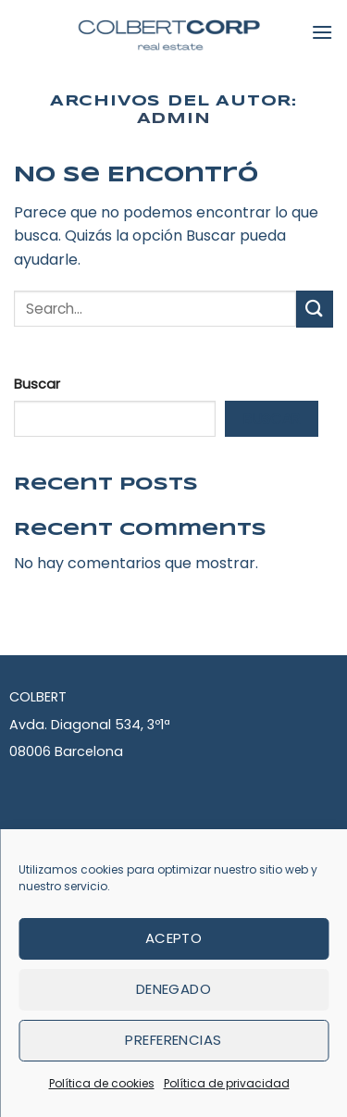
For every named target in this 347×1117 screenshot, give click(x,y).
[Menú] (322, 32)
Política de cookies (102, 1083)
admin (174, 119)
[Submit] (314, 309)
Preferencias (173, 1039)
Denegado (174, 989)
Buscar (37, 384)
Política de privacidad (227, 1083)
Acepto (174, 938)
